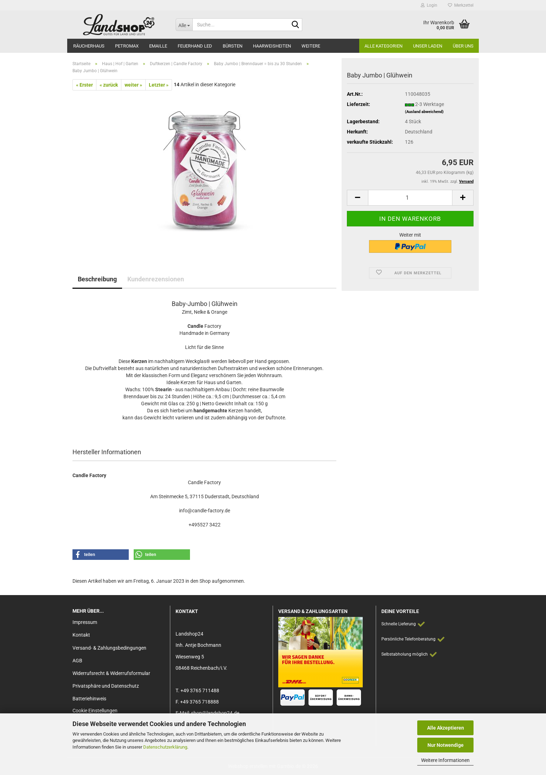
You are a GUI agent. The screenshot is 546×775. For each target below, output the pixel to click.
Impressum (84, 622)
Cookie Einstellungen (95, 710)
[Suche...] (184, 24)
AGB (77, 660)
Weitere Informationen (445, 760)
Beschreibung (97, 279)
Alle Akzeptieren (445, 728)
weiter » (133, 85)
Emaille (158, 46)
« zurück (109, 85)
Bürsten (232, 46)
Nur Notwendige (445, 745)
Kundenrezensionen (155, 279)
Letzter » (159, 85)
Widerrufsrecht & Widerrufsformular (111, 673)
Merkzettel (461, 5)
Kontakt (81, 635)
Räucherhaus (88, 46)
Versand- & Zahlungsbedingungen (109, 648)
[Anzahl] (410, 198)
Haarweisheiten (272, 46)
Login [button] (429, 5)
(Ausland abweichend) (424, 112)
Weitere (310, 46)
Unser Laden (427, 46)
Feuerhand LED (195, 46)
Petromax (127, 46)
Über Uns (463, 46)
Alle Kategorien (383, 46)
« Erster (84, 85)
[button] (357, 198)
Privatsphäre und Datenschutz (105, 686)
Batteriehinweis (89, 698)
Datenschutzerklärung (165, 747)
